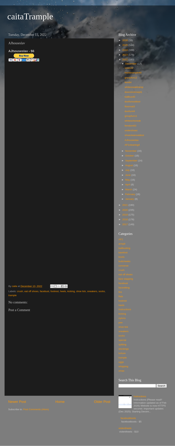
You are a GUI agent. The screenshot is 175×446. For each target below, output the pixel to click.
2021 (125, 205)
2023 (125, 54)
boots (121, 257)
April (128, 184)
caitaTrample (30, 16)
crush (20, 291)
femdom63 (130, 125)
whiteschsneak (133, 120)
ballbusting (124, 248)
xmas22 (129, 68)
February (130, 194)
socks (101, 291)
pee (120, 322)
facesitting (124, 287)
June (128, 175)
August (129, 165)
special (122, 340)
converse (123, 265)
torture (122, 353)
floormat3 (130, 106)
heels (63, 291)
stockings (123, 348)
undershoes (131, 130)
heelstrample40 (133, 72)
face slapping (125, 278)
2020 (125, 210)
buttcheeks (124, 261)
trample (12, 295)
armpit (121, 243)
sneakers (92, 291)
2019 (125, 214)
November (131, 151)
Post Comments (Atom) (36, 409)
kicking (71, 291)
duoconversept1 (133, 92)
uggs (121, 362)
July (127, 170)
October (130, 155)
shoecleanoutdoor (134, 135)
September (131, 160)
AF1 (120, 239)
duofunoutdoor (133, 101)
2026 (125, 40)
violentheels (124, 428)
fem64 (128, 82)
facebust (44, 291)
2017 (125, 224)
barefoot (123, 252)
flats (120, 296)
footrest (54, 291)
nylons (122, 318)
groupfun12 (131, 77)
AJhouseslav (132, 140)
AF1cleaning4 (132, 144)
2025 (125, 45)
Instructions (124, 309)
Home (60, 402)
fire (120, 292)
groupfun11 (131, 116)
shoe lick (81, 291)
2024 (125, 50)
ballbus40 (130, 96)
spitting (122, 344)
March (129, 189)
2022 (125, 59)
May (128, 179)
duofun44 (130, 111)
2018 (125, 219)
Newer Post (17, 402)
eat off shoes (31, 291)
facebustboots (128, 418)
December (131, 63)
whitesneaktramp (134, 87)
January (130, 199)
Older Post (102, 402)
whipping (123, 366)
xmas (121, 370)
